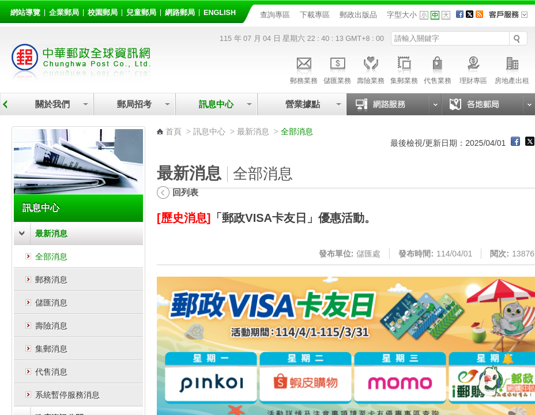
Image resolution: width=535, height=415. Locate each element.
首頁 (173, 131)
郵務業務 (304, 68)
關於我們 (52, 104)
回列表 (185, 192)
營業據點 (302, 104)
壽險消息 (51, 325)
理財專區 (473, 68)
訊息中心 (216, 104)
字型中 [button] (435, 15)
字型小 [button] (424, 15)
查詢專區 (275, 14)
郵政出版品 (358, 14)
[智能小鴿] (489, 380)
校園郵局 (103, 13)
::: (12, 11)
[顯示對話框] (507, 359)
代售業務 (437, 68)
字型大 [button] (446, 15)
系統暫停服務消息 (67, 394)
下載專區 (315, 14)
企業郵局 (64, 13)
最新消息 (51, 233)
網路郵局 (180, 13)
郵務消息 (51, 279)
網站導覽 (25, 13)
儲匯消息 (51, 302)
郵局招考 (134, 104)
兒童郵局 (141, 13)
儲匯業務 (337, 68)
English (220, 13)
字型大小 (402, 14)
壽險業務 (371, 68)
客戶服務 (512, 18)
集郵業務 (404, 68)
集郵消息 (51, 348)
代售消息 (51, 371)
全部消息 (51, 256)
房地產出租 (512, 68)
